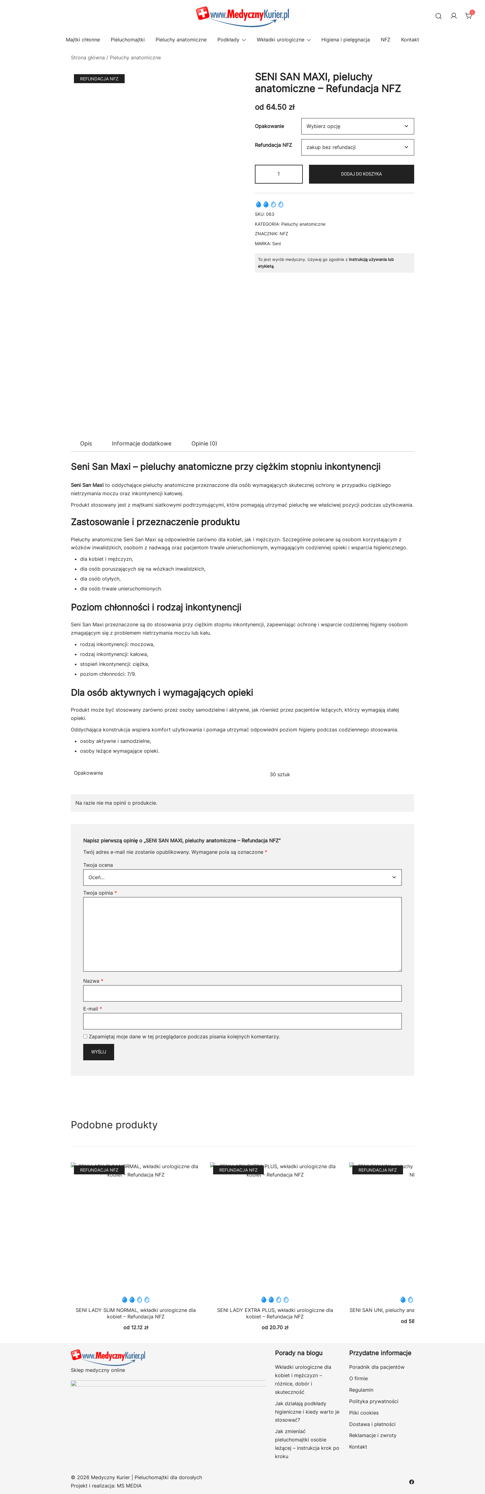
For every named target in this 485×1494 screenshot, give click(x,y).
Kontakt (410, 39)
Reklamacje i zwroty (373, 1435)
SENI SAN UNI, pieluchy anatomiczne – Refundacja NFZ (382, 1260)
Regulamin (361, 1390)
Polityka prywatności (373, 1401)
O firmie (358, 1378)
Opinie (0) (204, 443)
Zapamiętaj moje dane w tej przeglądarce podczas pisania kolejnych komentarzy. (184, 1036)
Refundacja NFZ (273, 145)
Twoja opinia (100, 893)
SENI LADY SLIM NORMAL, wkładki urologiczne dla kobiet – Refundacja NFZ (136, 1313)
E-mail (92, 1009)
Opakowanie (269, 126)
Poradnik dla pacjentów (377, 1367)
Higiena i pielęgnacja (345, 39)
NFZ (385, 39)
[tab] (86, 443)
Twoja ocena (98, 865)
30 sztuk (280, 774)
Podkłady (228, 39)
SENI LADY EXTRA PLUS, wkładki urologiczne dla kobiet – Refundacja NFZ (275, 1313)
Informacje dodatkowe (141, 443)
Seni (276, 243)
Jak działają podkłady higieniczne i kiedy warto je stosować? (307, 1411)
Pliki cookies (364, 1413)
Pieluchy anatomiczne (181, 39)
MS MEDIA (129, 1486)
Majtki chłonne (83, 39)
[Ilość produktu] (278, 174)
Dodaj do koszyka (361, 174)
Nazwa (93, 981)
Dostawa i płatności (372, 1424)
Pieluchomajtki (128, 39)
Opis (86, 443)
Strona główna (88, 57)
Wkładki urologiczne (280, 39)
